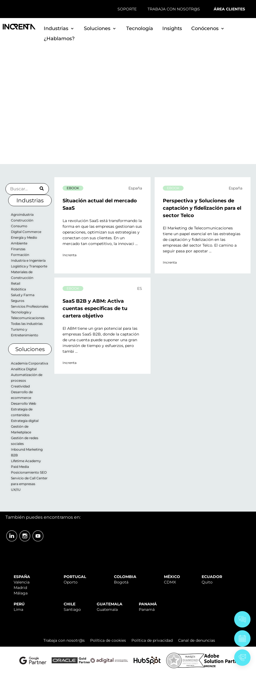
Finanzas (18, 249)
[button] (59, 29)
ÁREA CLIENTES (229, 9)
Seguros (17, 301)
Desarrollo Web (23, 403)
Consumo (19, 226)
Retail (15, 283)
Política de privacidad (152, 640)
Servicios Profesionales (29, 306)
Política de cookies (108, 640)
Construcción (22, 220)
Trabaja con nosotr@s (64, 640)
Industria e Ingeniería (28, 260)
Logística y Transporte (29, 266)
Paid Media (20, 467)
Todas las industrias (27, 324)
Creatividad (20, 386)
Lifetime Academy (26, 461)
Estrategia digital (25, 421)
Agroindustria (22, 214)
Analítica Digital (24, 369)
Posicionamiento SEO (29, 472)
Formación (20, 255)
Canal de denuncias (196, 640)
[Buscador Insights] (27, 189)
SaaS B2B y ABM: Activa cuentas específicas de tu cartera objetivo (95, 308)
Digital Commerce (26, 232)
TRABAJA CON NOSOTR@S (174, 9)
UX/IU (16, 490)
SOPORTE (127, 9)
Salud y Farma (22, 295)
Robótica (18, 289)
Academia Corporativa (29, 363)
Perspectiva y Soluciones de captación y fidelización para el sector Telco (202, 208)
